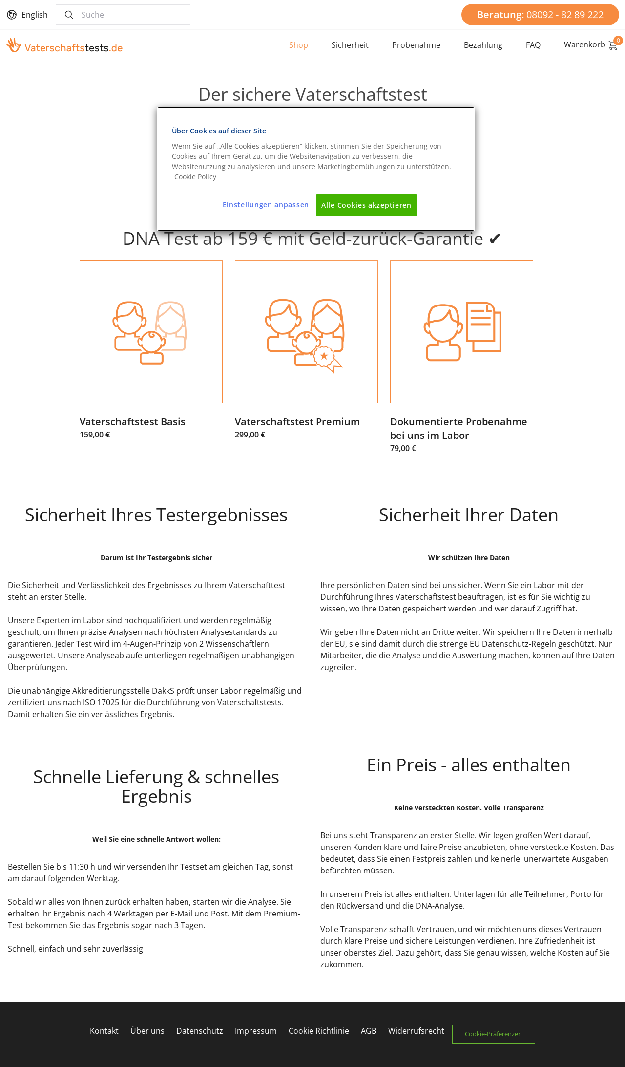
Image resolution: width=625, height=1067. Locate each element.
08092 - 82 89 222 (540, 14)
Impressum (254, 1030)
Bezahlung (483, 45)
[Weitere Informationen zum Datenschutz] (195, 176)
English (34, 14)
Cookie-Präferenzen (495, 1033)
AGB (367, 1030)
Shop (298, 45)
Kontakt (102, 1030)
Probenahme (416, 45)
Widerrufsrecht (414, 1030)
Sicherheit (350, 45)
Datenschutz (197, 1030)
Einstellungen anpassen (266, 204)
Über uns (145, 1030)
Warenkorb (591, 45)
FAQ (533, 45)
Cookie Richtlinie (317, 1030)
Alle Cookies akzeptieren (366, 205)
